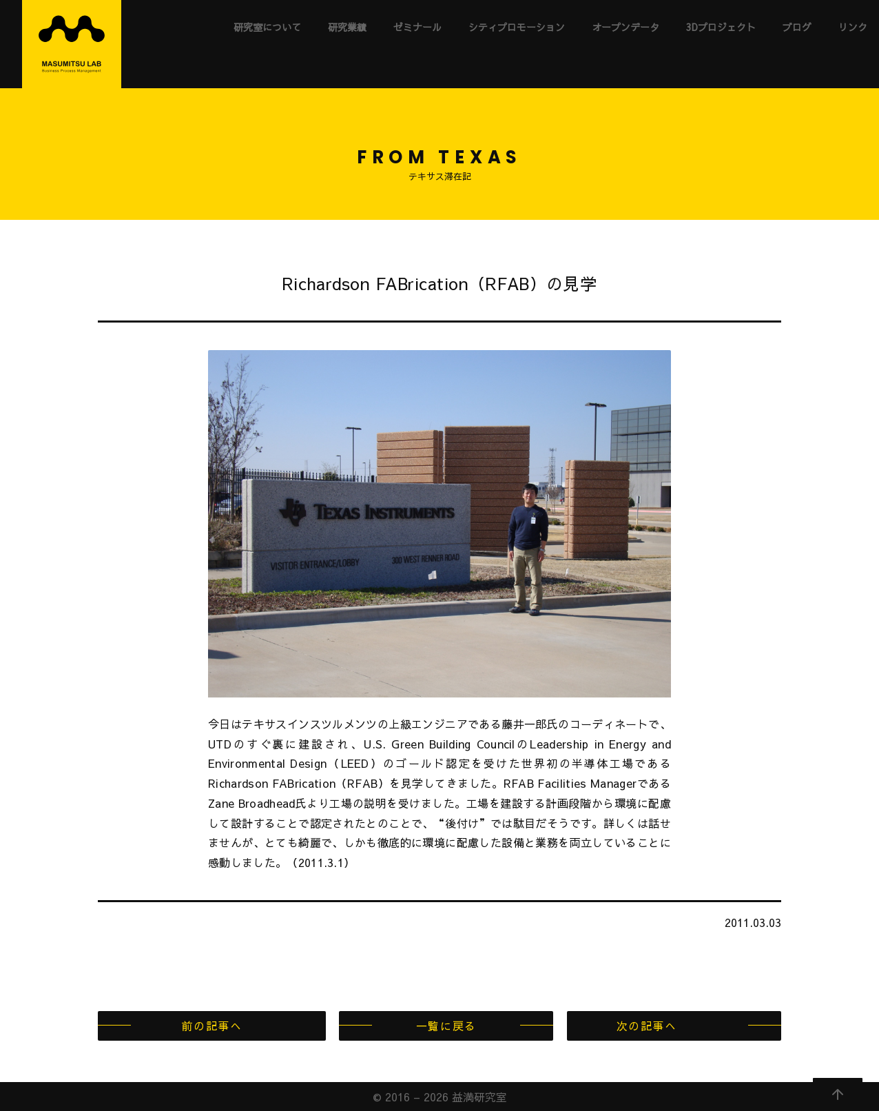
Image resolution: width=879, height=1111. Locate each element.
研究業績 (347, 27)
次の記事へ (647, 1025)
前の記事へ (211, 1025)
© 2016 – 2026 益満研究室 (440, 1096)
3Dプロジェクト (721, 27)
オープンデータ (625, 27)
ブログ (797, 27)
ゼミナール (417, 27)
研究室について (267, 27)
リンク (852, 27)
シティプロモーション (516, 27)
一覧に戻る (446, 1025)
